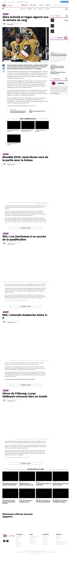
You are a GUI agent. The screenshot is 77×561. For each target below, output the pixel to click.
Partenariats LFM (33, 544)
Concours (47, 8)
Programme (33, 5)
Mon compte (64, 1)
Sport (17, 548)
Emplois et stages (33, 543)
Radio (35, 8)
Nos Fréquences (59, 543)
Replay (41, 5)
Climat (17, 539)
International (19, 544)
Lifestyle (40, 8)
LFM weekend (45, 544)
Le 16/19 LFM (45, 543)
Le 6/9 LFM (45, 539)
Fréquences (32, 540)
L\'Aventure (45, 545)
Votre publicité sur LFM (60, 545)
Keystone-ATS (10, 24)
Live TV (48, 5)
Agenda (57, 540)
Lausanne (18, 540)
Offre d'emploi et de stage (61, 544)
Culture (17, 547)
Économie (18, 545)
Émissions (29, 8)
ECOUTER (25, 5)
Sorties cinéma (59, 539)
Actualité (22, 8)
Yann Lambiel (45, 540)
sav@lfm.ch (53, 553)
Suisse (17, 543)
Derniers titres (33, 539)
